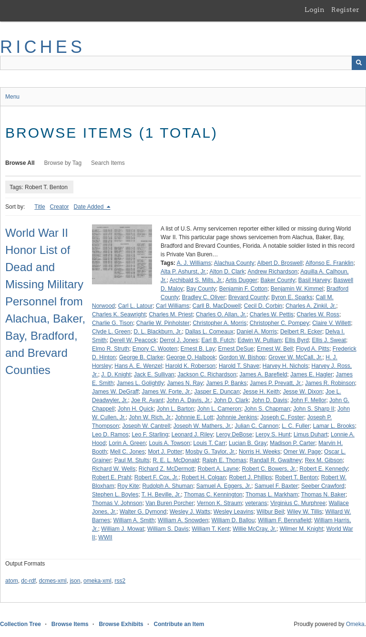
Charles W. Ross (318, 314)
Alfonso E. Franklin (329, 263)
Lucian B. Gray (247, 443)
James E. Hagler (311, 374)
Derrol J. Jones (179, 340)
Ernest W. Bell (275, 348)
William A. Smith (134, 520)
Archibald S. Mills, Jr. (196, 280)
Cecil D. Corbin (263, 306)
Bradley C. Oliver (203, 297)
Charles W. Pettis (272, 314)
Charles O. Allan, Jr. (221, 314)
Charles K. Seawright (119, 314)
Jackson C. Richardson (206, 374)
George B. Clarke (141, 357)
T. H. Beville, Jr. (161, 494)
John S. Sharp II (313, 408)
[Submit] (359, 63)
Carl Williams (172, 306)
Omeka (355, 624)
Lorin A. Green (127, 443)
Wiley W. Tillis (304, 511)
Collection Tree (20, 624)
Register (345, 9)
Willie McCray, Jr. (254, 529)
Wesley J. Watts (190, 511)
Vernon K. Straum (219, 503)
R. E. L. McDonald (175, 460)
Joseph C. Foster (282, 417)
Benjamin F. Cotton (243, 288)
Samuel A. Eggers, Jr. (223, 486)
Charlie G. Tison (112, 323)
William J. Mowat (122, 529)
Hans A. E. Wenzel (138, 366)
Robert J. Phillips (250, 477)
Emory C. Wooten (154, 348)
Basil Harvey (314, 280)
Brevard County (248, 297)
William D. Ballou (233, 520)
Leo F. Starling (150, 434)
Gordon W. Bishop (242, 357)
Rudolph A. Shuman (167, 486)
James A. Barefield (263, 374)
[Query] (183, 63)
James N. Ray (185, 383)
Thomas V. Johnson (117, 503)
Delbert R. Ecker (301, 331)
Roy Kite (128, 486)
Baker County (277, 280)
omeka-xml (97, 580)
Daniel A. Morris (257, 331)
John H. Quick (135, 408)
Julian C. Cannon (256, 426)
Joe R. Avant (147, 400)
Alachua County (234, 263)
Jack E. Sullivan (154, 374)
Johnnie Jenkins (236, 417)
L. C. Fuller (296, 426)
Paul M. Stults (132, 460)
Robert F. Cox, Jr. (156, 477)
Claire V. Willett (331, 323)
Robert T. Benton (296, 477)
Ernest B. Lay (198, 348)
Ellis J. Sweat (329, 340)
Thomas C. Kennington (213, 494)
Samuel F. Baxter (276, 486)
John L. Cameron (219, 408)
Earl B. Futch (217, 340)
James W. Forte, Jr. (166, 391)
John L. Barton (175, 408)
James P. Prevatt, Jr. (276, 383)
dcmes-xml (53, 580)
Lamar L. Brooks (334, 426)
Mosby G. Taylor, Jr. (210, 451)
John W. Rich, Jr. (150, 417)
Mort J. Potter (165, 451)
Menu (12, 96)
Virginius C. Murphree (297, 503)
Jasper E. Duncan (217, 391)
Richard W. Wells (113, 468)
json (75, 580)
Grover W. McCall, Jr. (295, 357)
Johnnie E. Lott (194, 417)
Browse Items (70, 624)
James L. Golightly (140, 383)
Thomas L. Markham (271, 494)
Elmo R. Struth (110, 348)
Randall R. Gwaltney (276, 460)
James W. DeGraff (115, 391)
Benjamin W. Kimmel (297, 288)
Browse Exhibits (121, 624)
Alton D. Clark (227, 271)
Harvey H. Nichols (285, 366)
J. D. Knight (116, 374)
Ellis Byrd (297, 340)
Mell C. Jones (127, 451)
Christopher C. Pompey (279, 323)
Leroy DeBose (234, 434)
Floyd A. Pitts (312, 348)
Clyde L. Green (111, 331)
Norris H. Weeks (259, 451)
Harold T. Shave (239, 366)
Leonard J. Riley (192, 434)
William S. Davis (168, 529)
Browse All (20, 163)
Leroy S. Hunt (272, 434)
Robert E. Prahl (111, 477)
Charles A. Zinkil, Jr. (310, 306)
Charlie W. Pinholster (163, 323)
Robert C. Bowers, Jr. (269, 468)
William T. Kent (210, 529)
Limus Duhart (310, 434)
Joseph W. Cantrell (146, 426)
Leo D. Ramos (110, 434)
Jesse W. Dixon (303, 391)
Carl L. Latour (135, 306)
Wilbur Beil (270, 511)
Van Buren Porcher (169, 503)
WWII (105, 537)
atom (11, 580)
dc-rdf (28, 580)
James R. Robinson (330, 383)
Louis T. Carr (209, 443)
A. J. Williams (194, 263)
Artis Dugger (241, 280)
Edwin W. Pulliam (259, 340)
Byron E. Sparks (292, 297)
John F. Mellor (308, 400)
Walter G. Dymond (143, 511)
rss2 (119, 580)
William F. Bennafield (284, 520)
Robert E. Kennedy (323, 468)
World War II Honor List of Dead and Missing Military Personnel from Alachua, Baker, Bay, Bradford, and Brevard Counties (45, 301)
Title (39, 206)
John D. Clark (231, 400)
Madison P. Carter (292, 443)
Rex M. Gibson (324, 460)
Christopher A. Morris (219, 323)
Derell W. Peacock (133, 340)
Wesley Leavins (234, 511)
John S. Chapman (267, 408)
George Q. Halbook (190, 357)
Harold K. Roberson (190, 366)
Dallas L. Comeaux (209, 331)
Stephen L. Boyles (115, 494)
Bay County (201, 288)
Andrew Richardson (273, 271)
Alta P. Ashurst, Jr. (184, 271)
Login (315, 9)
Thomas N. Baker (323, 494)
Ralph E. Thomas (224, 460)
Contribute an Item (178, 624)
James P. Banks (226, 383)
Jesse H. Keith (261, 391)
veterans (256, 503)
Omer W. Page (302, 451)
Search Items (108, 163)
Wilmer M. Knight (301, 529)
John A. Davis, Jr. (189, 400)
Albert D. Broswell (280, 263)
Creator (59, 206)
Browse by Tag (63, 163)
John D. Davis (269, 400)
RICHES (42, 47)
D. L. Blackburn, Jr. (157, 331)
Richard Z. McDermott (166, 468)
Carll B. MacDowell (217, 306)
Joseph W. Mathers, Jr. (202, 426)
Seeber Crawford (323, 486)
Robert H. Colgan (204, 477)
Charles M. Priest (171, 314)
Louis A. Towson (169, 443)
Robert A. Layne (218, 468)
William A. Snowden (183, 520)
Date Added (89, 206)
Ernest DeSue (236, 348)
